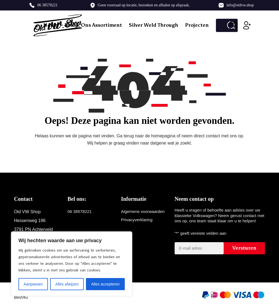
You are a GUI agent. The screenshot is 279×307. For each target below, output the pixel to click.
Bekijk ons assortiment (93, 25)
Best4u (21, 297)
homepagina (163, 136)
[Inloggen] (247, 25)
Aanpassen (33, 284)
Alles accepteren (105, 284)
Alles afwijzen (67, 284)
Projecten (197, 25)
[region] (71, 263)
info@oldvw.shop (240, 5)
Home (50, 25)
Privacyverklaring (136, 219)
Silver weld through (153, 25)
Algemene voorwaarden (142, 211)
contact (213, 136)
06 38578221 (47, 5)
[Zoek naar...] (220, 25)
